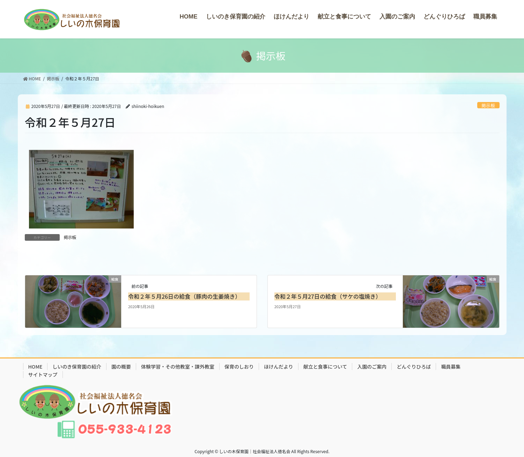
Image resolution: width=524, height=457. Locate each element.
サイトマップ (43, 374)
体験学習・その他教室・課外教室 (177, 366)
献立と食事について (325, 366)
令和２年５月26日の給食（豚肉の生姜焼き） (184, 296)
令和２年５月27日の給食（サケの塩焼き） (327, 296)
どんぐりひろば (414, 366)
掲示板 (488, 105)
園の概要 (121, 366)
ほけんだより (278, 366)
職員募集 (450, 366)
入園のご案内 (371, 366)
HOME (35, 366)
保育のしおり (239, 366)
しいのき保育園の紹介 (76, 366)
